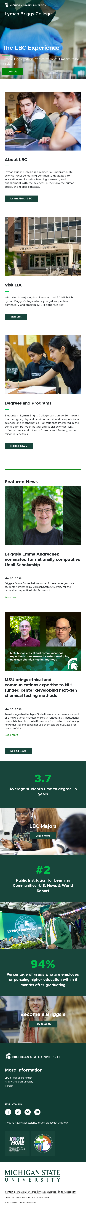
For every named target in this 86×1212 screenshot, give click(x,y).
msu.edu (28, 1197)
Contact (9, 1086)
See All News (18, 751)
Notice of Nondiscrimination (40, 1197)
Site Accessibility (67, 1192)
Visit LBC (16, 316)
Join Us (12, 71)
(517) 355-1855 (16, 1197)
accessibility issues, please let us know (45, 1123)
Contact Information (15, 1192)
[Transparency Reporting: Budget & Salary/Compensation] (43, 1143)
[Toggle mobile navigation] (78, 5)
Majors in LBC (18, 446)
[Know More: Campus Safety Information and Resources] (17, 1143)
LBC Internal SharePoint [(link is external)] (18, 1078)
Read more (11, 597)
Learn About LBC (21, 198)
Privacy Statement (47, 1192)
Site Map (32, 1192)
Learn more (43, 836)
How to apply (43, 1024)
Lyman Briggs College (28, 14)
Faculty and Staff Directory (19, 1082)
